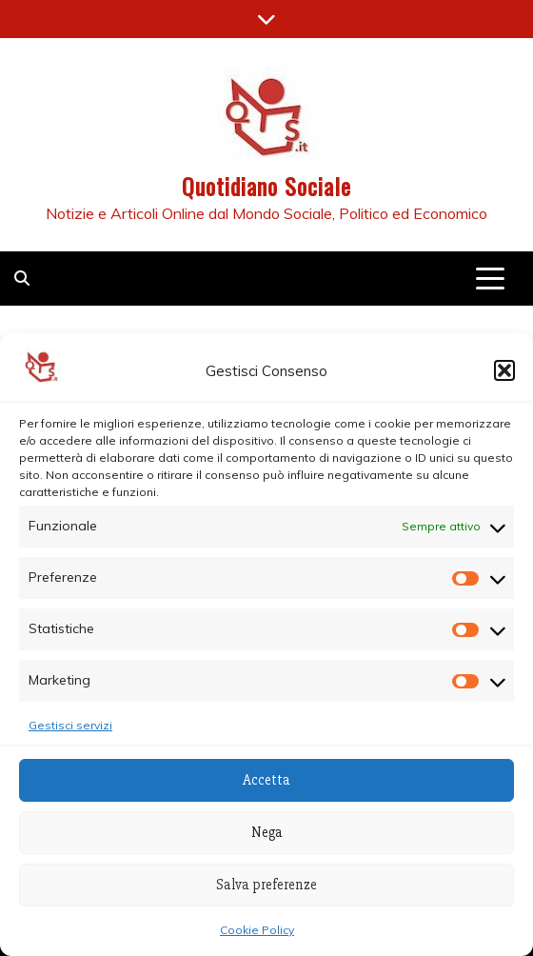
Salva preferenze (266, 884)
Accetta (266, 779)
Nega (267, 832)
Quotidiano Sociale (266, 186)
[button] (504, 370)
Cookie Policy (257, 930)
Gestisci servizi (70, 725)
